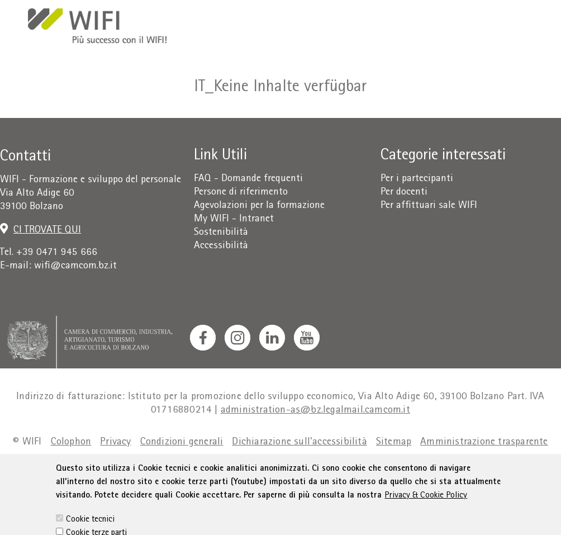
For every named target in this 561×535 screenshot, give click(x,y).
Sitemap (393, 442)
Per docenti (404, 192)
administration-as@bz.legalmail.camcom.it (315, 410)
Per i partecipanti (417, 179)
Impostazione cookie (308, 465)
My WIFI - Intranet (234, 219)
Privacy (115, 442)
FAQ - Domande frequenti (248, 179)
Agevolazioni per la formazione (259, 206)
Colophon (71, 442)
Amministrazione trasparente (484, 442)
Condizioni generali (182, 442)
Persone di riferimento (241, 192)
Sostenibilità (221, 233)
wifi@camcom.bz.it (75, 266)
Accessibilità (221, 246)
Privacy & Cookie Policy (425, 510)
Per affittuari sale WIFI (429, 206)
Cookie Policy (227, 465)
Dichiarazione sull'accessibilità (299, 442)
